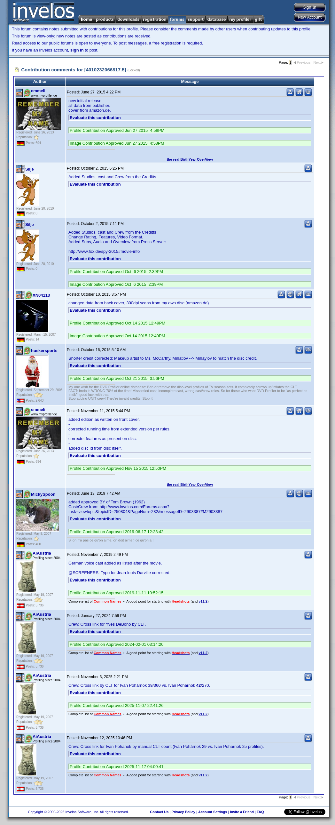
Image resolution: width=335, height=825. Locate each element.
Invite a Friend (242, 812)
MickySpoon (43, 494)
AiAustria (42, 553)
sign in (77, 50)
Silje (29, 169)
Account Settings (212, 812)
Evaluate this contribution (95, 117)
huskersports (44, 350)
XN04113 (41, 295)
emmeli (38, 90)
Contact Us (159, 812)
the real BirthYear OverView (190, 159)
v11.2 (203, 601)
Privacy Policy (183, 812)
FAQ (260, 812)
